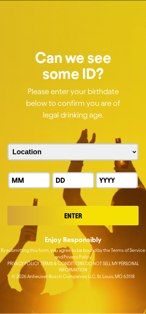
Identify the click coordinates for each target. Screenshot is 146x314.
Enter (73, 215)
